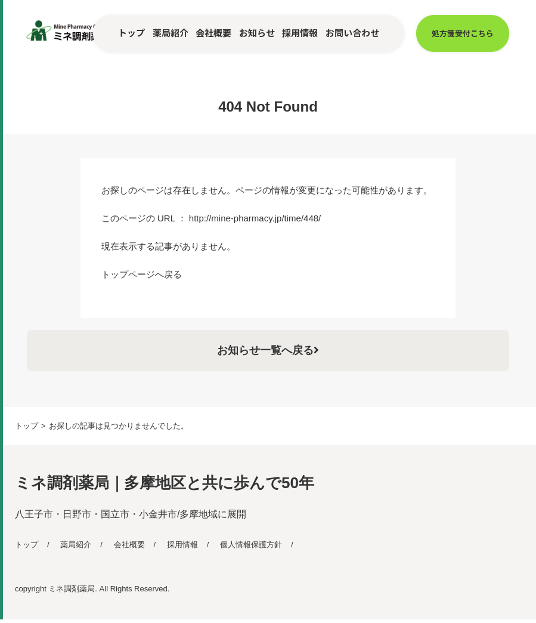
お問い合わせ (352, 32)
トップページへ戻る (141, 274)
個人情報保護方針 (251, 548)
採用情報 (300, 32)
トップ (131, 32)
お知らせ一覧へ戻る (268, 352)
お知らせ (257, 32)
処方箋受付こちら (463, 33)
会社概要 (213, 32)
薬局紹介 (170, 32)
